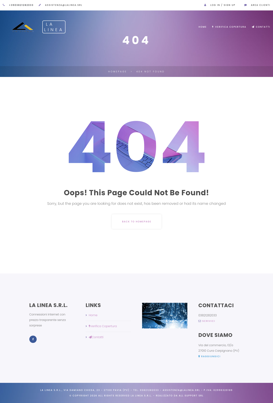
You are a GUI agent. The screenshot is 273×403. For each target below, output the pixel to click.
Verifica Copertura (229, 26)
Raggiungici (209, 356)
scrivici (206, 321)
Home (203, 26)
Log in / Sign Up (222, 5)
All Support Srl (191, 395)
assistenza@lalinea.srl (64, 5)
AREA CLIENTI (260, 5)
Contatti (261, 26)
